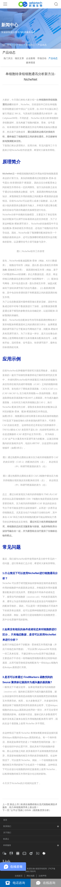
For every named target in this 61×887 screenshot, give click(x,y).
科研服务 (7, 845)
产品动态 (42, 45)
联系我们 (7, 826)
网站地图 (30, 876)
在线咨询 (49, 883)
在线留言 (19, 876)
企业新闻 (30, 58)
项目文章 (19, 58)
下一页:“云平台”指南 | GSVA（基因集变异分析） (26, 810)
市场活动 (41, 58)
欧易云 (6, 839)
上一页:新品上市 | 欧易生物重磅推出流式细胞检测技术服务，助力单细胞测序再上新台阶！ (29, 806)
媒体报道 (30, 62)
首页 (9, 45)
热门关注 (8, 58)
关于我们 (18, 45)
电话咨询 (19, 883)
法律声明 (42, 876)
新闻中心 (30, 45)
